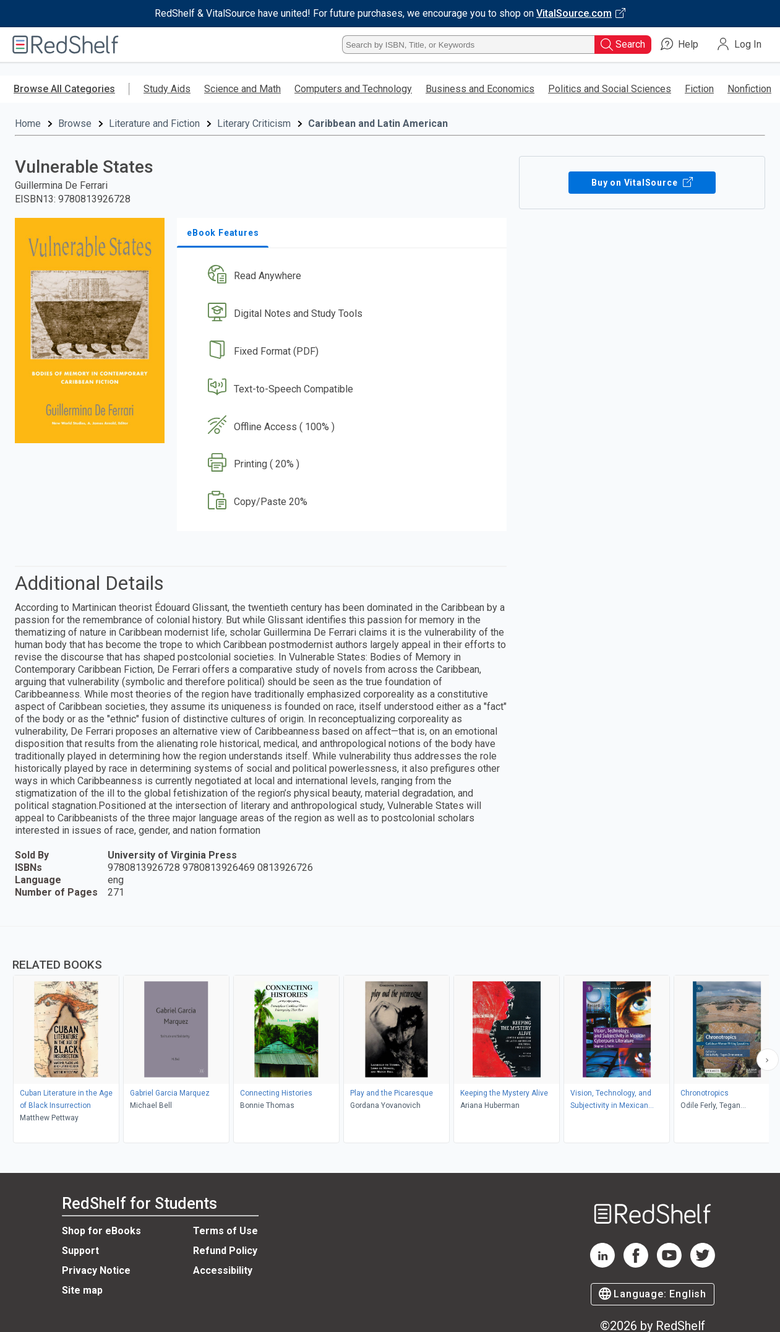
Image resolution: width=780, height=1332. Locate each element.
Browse (75, 123)
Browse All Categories (64, 89)
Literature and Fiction (154, 123)
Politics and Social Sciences (609, 89)
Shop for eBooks (101, 1231)
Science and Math (242, 89)
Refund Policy (225, 1250)
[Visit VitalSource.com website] (390, 13)
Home (28, 123)
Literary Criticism (254, 123)
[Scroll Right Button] (767, 1060)
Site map (82, 1290)
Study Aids (167, 89)
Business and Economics (480, 89)
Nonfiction (749, 89)
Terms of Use (225, 1231)
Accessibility (222, 1270)
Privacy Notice (96, 1270)
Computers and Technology (353, 89)
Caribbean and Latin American (378, 123)
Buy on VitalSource (641, 182)
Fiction (699, 89)
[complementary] (390, 1036)
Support (80, 1250)
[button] (344, 276)
